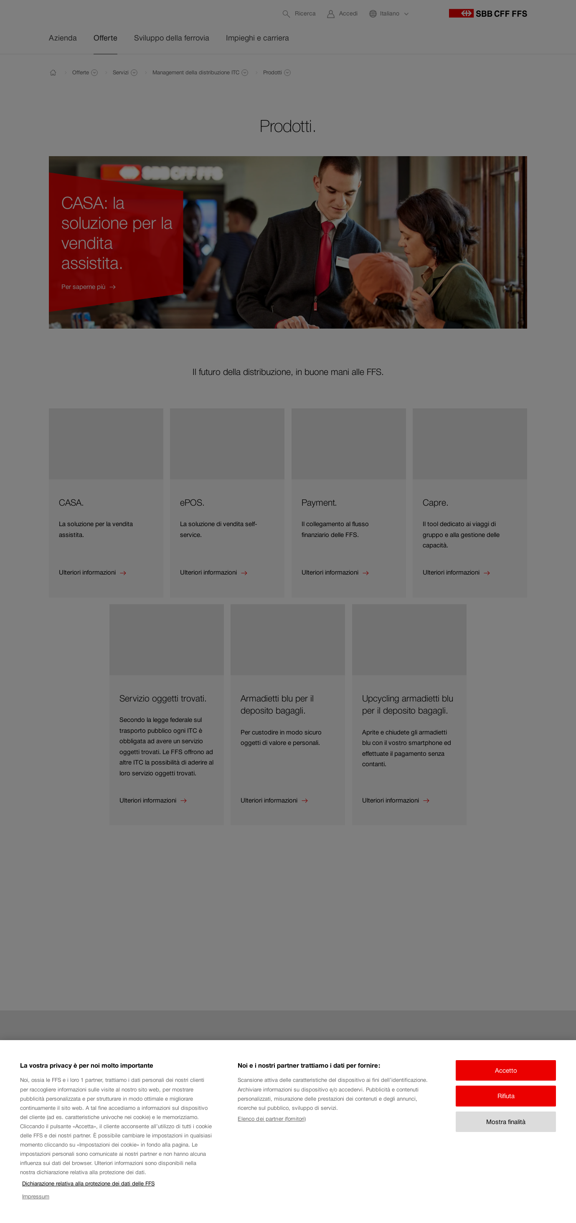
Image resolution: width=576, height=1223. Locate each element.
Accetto (506, 1082)
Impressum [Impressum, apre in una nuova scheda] (35, 1208)
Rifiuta (506, 1108)
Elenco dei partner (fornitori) (272, 1131)
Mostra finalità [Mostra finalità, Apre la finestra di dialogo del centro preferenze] (505, 1133)
